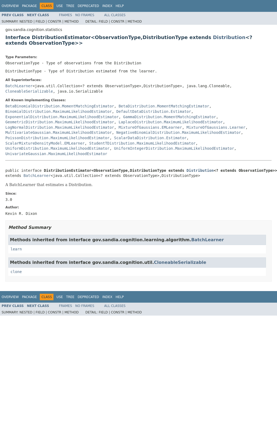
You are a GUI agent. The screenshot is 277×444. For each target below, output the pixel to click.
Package (29, 6)
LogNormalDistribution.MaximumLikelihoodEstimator (59, 127)
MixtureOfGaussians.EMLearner (150, 127)
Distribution (229, 37)
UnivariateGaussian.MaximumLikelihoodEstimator (56, 154)
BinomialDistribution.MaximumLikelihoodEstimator (58, 111)
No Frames (84, 15)
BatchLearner (19, 86)
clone (16, 272)
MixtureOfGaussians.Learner (215, 127)
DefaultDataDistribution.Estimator (153, 111)
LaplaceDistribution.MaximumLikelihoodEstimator (170, 122)
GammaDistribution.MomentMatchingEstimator (169, 117)
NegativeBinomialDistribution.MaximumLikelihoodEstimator (178, 132)
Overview (10, 6)
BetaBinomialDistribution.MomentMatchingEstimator (59, 106)
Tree (70, 6)
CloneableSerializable (29, 91)
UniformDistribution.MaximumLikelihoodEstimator (57, 148)
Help (120, 6)
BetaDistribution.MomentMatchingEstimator (163, 106)
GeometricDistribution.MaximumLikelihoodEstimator (59, 122)
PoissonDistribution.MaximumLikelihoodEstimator (57, 138)
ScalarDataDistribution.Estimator (150, 138)
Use (59, 6)
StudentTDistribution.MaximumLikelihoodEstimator (142, 143)
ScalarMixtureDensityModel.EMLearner (45, 143)
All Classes (114, 15)
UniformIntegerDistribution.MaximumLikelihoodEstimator (174, 148)
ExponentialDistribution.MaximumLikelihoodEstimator (61, 117)
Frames (65, 15)
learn (16, 249)
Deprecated (88, 6)
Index (107, 6)
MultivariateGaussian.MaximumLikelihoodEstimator (58, 132)
